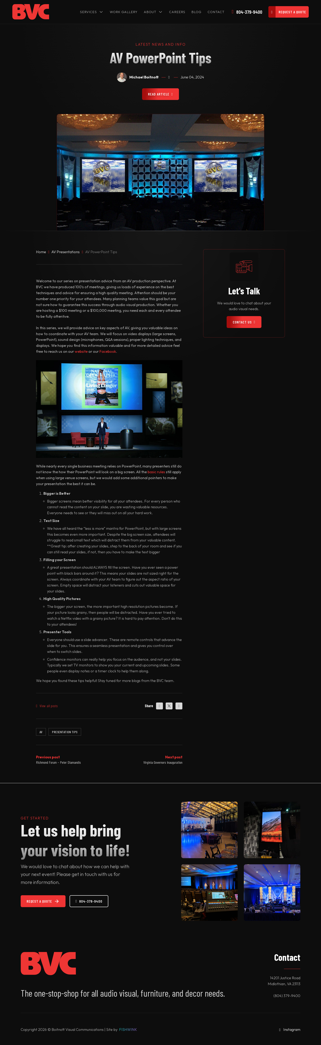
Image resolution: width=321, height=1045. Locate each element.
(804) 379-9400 (287, 995)
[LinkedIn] (178, 705)
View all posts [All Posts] (47, 706)
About (150, 12)
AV (41, 732)
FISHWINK (128, 1029)
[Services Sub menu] (100, 11)
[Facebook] (159, 705)
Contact (215, 12)
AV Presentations (65, 252)
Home (41, 252)
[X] (169, 705)
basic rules (156, 472)
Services (88, 12)
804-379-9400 (89, 901)
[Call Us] (246, 12)
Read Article (160, 94)
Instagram (291, 1029)
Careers (177, 12)
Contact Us (244, 322)
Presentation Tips (65, 732)
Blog (196, 12)
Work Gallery (123, 12)
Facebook (107, 351)
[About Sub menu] (160, 11)
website (81, 351)
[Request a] (288, 12)
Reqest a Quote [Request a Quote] (43, 901)
